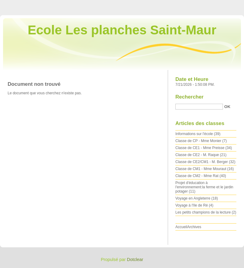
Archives (194, 227)
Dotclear (135, 259)
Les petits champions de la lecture (203, 212)
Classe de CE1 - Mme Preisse (199, 148)
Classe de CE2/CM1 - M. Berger (201, 162)
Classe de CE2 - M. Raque (197, 155)
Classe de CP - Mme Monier (198, 141)
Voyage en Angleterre (192, 198)
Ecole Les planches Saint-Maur (122, 30)
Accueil (181, 227)
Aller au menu (196, 4)
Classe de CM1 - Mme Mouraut (200, 169)
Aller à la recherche (226, 4)
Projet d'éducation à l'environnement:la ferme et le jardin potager (204, 187)
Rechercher (189, 97)
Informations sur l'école (194, 134)
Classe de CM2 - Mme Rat (196, 176)
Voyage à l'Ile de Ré (191, 205)
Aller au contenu (169, 4)
